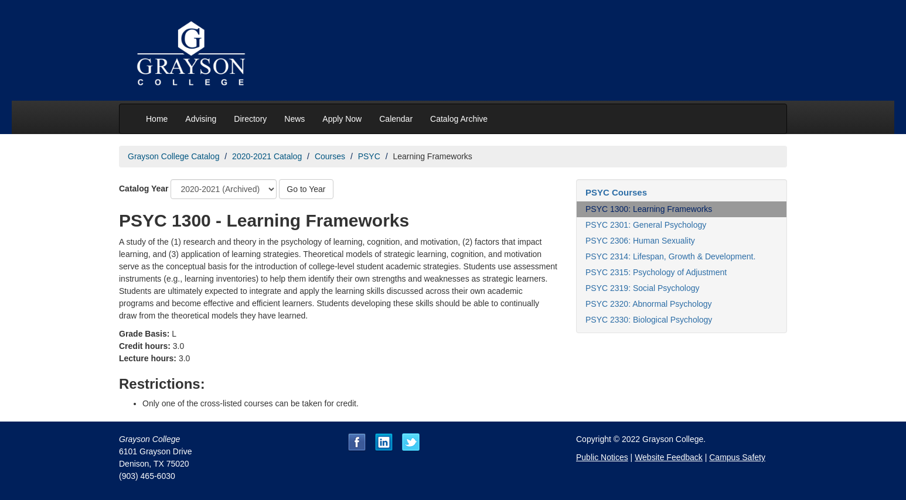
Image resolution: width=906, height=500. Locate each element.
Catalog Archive (459, 119)
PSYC (369, 156)
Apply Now (342, 119)
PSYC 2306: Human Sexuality (640, 240)
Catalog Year (144, 188)
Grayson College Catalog (173, 156)
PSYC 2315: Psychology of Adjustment (656, 272)
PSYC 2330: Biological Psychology (648, 319)
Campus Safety (737, 457)
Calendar (396, 119)
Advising (200, 119)
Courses (330, 156)
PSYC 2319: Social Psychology (642, 288)
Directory (250, 119)
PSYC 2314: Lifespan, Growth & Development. (670, 256)
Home (157, 119)
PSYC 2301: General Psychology (645, 225)
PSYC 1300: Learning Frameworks (648, 209)
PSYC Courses (616, 192)
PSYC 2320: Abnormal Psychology (648, 304)
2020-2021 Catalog (267, 156)
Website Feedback (669, 457)
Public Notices (602, 457)
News (294, 119)
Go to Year (306, 189)
